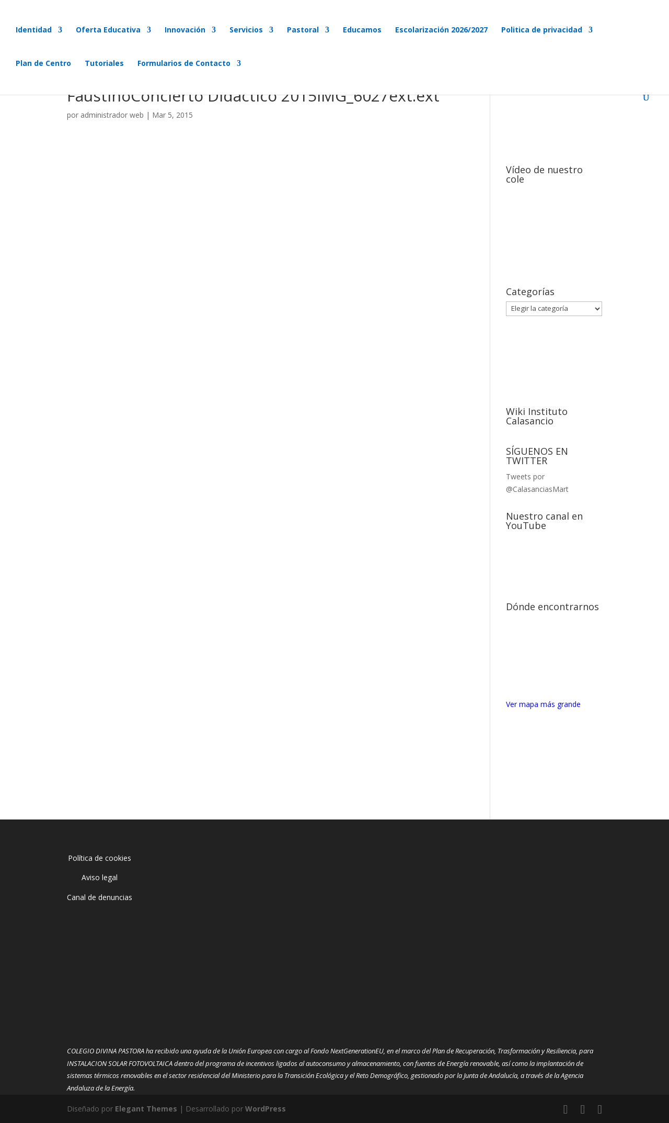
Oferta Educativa (108, 30)
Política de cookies (99, 858)
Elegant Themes (146, 1109)
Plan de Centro (43, 64)
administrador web (112, 115)
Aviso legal (100, 877)
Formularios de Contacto (183, 64)
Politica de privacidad (541, 30)
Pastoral (303, 30)
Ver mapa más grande (543, 704)
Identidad (34, 30)
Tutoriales (104, 64)
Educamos (362, 30)
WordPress (265, 1109)
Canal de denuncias (99, 897)
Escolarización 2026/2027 (441, 30)
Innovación (185, 30)
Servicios (246, 30)
